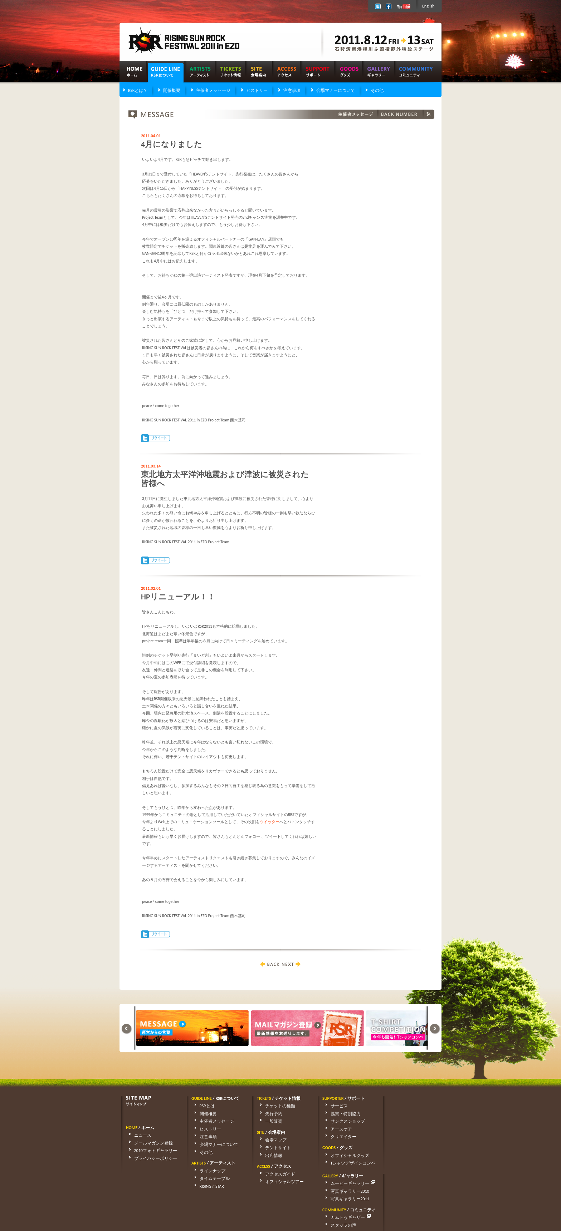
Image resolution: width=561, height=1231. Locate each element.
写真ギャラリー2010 (410, 1113)
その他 (377, 90)
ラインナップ (207, 1170)
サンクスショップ (342, 1121)
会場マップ (270, 1139)
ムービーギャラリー (413, 1105)
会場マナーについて (335, 90)
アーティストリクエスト (414, 1155)
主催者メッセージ (213, 90)
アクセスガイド (275, 1174)
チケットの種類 (275, 1105)
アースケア (336, 1129)
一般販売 (268, 1121)
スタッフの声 (403, 1147)
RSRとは (201, 1105)
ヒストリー (257, 90)
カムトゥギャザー (411, 1139)
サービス (333, 1105)
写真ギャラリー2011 (410, 1121)
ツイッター (269, 821)
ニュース (137, 1135)
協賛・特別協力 (340, 1113)
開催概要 (171, 90)
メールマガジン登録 (148, 1143)
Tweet (155, 438)
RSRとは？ (137, 90)
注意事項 (292, 90)
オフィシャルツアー (279, 1181)
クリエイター (338, 1136)
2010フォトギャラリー (150, 1150)
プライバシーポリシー (150, 1158)
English (428, 6)
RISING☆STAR (206, 1186)
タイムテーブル (209, 1178)
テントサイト (273, 1147)
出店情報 (268, 1155)
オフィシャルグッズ (344, 1155)
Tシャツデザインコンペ (347, 1163)
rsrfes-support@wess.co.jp (193, 1206)
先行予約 (268, 1113)
